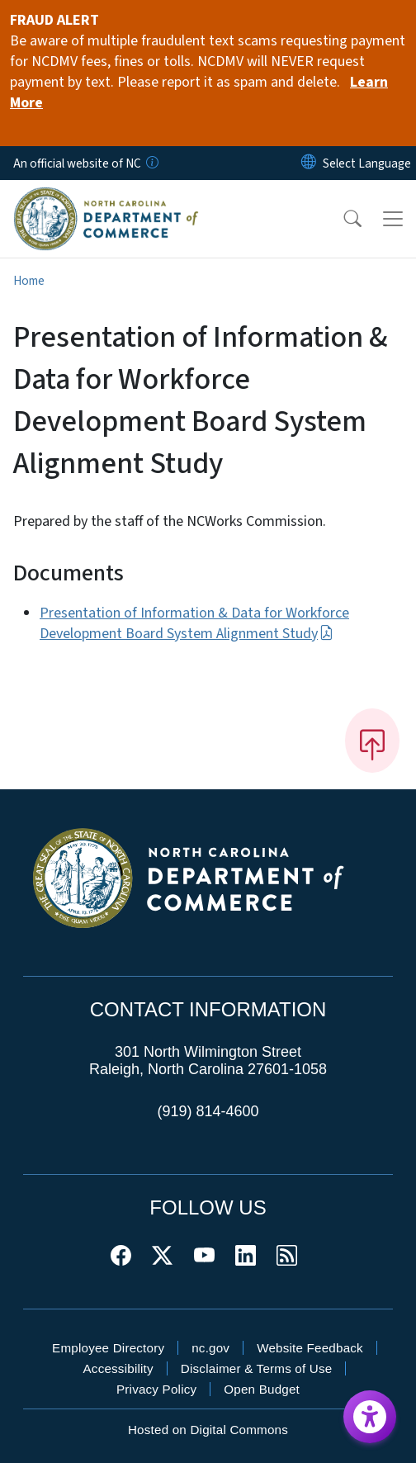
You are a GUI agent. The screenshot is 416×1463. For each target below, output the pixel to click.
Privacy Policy (156, 1389)
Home (29, 281)
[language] (367, 163)
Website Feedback (310, 1348)
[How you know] (151, 163)
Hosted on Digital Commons (208, 1430)
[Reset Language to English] (308, 163)
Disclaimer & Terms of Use (257, 1368)
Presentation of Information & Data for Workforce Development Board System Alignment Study (194, 623)
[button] (342, 219)
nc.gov (210, 1348)
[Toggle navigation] (393, 219)
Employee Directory (108, 1348)
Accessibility (118, 1368)
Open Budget (262, 1389)
